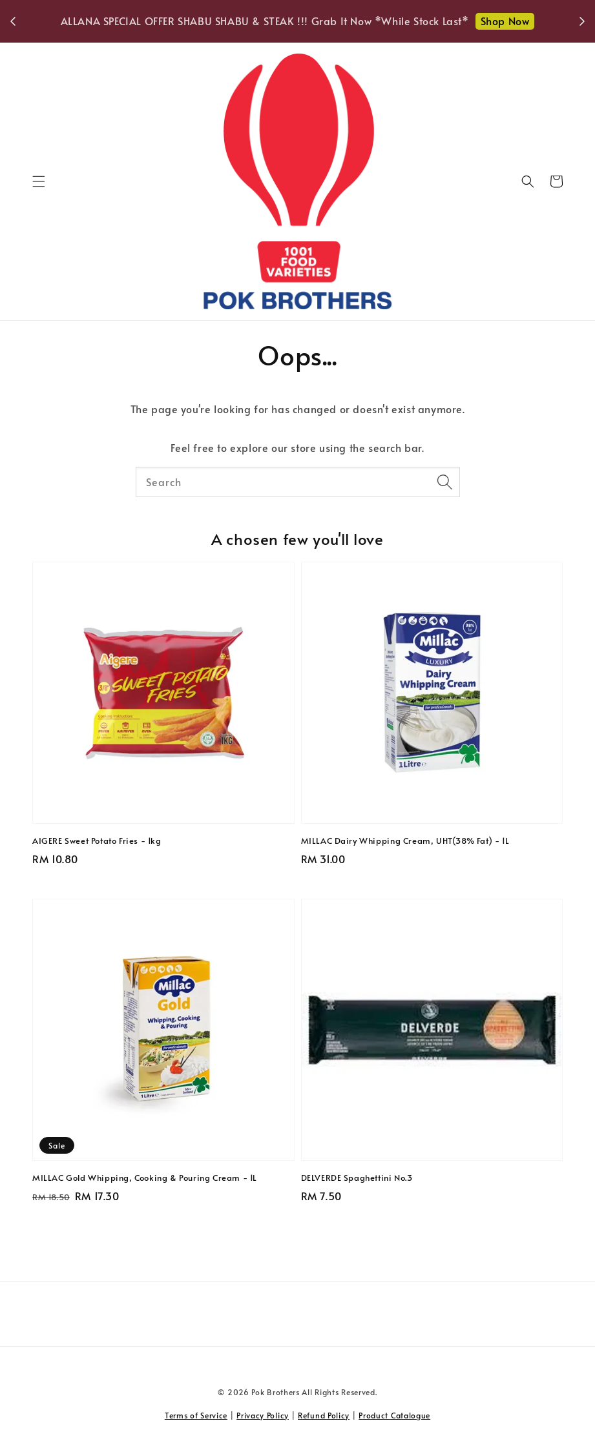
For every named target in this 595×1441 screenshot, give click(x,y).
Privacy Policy (262, 1415)
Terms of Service (196, 1415)
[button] (39, 181)
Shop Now (505, 21)
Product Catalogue (394, 1415)
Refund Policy (324, 1415)
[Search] (445, 481)
